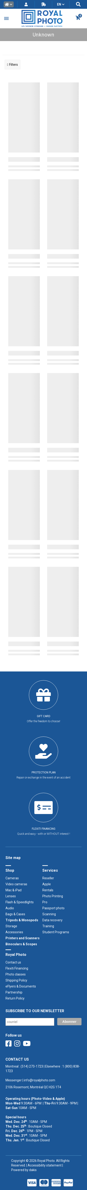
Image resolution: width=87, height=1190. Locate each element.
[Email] (29, 1022)
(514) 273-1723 (32, 1066)
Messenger (13, 1080)
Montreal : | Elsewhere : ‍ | (42, 1073)
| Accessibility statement (44, 1165)
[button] (9, 4)
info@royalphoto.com (39, 1080)
